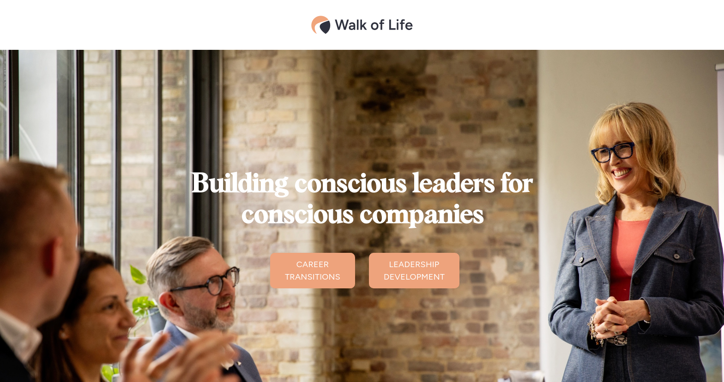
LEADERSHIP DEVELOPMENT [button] (414, 270)
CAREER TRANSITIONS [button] (312, 270)
